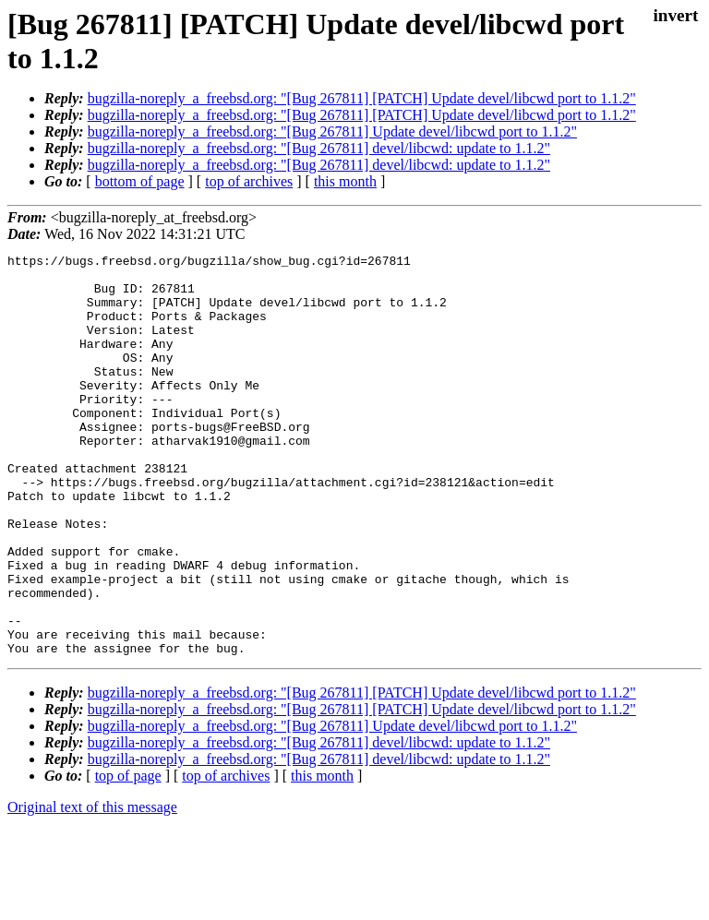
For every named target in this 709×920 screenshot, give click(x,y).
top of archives (249, 181)
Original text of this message (92, 887)
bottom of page (140, 181)
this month (345, 181)
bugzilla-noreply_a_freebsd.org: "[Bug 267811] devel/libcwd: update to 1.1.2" (319, 148)
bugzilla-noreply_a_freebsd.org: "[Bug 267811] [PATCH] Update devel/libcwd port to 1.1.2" (362, 98)
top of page (128, 856)
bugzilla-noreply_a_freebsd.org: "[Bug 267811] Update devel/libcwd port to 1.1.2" (332, 131)
